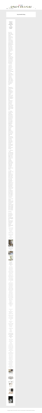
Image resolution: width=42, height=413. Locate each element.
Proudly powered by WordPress (30, 410)
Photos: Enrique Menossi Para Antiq (10, 248)
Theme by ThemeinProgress (21, 410)
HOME (7, 8)
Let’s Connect (11, 8)
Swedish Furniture (21, 3)
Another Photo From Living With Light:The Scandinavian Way (10, 335)
